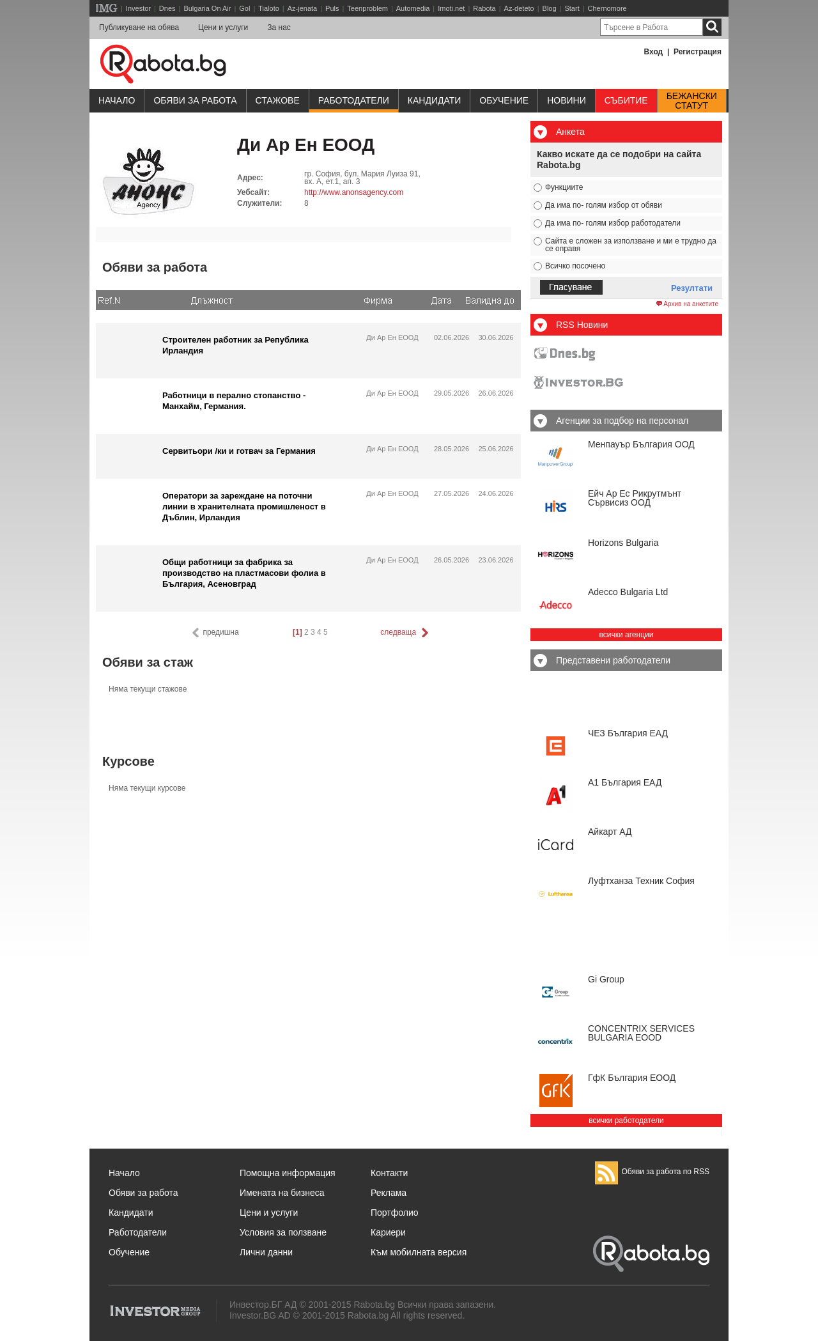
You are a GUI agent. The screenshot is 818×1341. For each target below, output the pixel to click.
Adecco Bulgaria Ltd (628, 591)
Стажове (278, 100)
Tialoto (268, 8)
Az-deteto (519, 8)
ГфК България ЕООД (631, 1077)
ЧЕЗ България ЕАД (628, 733)
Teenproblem (367, 8)
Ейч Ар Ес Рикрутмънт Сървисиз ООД (634, 498)
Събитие (626, 100)
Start (571, 8)
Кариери (388, 1232)
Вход (653, 51)
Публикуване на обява (139, 27)
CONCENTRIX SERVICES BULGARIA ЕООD (641, 1033)
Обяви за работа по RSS (652, 1171)
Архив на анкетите (687, 304)
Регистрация (698, 51)
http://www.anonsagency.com (353, 192)
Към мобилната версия (419, 1252)
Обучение (129, 1252)
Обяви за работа (194, 100)
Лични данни (266, 1252)
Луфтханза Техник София (641, 880)
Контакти (389, 1173)
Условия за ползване (283, 1232)
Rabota (484, 8)
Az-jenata (302, 8)
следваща (405, 632)
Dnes (167, 8)
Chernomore (607, 8)
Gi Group (606, 979)
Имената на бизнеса (282, 1193)
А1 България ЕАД (624, 782)
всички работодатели (626, 1120)
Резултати (692, 288)
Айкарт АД (609, 831)
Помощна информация (288, 1173)
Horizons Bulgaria (623, 542)
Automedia (413, 8)
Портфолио (395, 1212)
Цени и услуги (223, 27)
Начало (116, 100)
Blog (550, 8)
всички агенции (626, 634)
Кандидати (434, 100)
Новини (566, 100)
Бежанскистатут (692, 101)
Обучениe (504, 100)
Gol (244, 8)
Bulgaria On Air (207, 8)
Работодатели (353, 100)
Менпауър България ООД (641, 444)
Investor (138, 8)
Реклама (388, 1193)
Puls (332, 8)
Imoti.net (451, 8)
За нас (279, 27)
